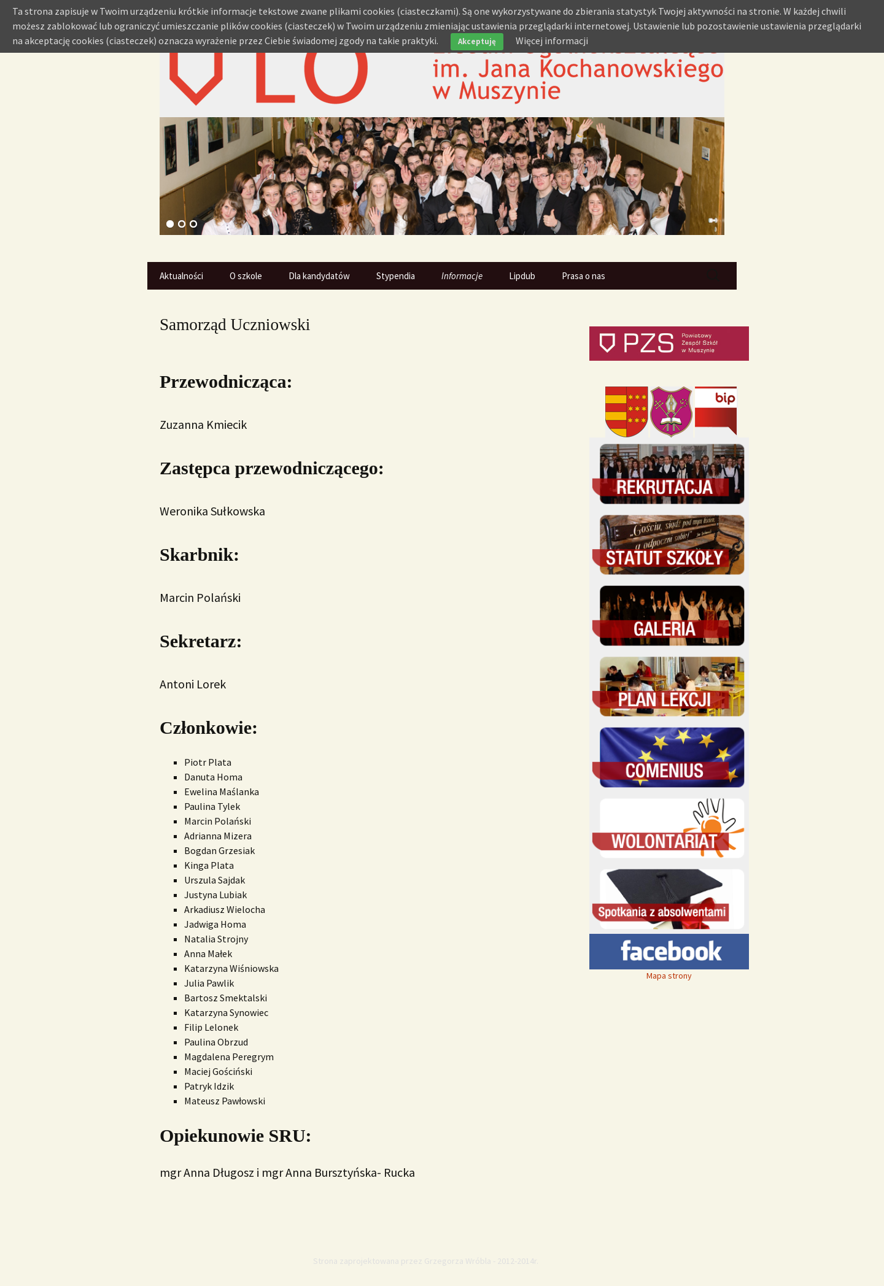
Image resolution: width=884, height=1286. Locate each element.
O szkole (246, 276)
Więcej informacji (552, 40)
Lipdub (522, 276)
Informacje (462, 276)
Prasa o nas (583, 276)
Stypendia (395, 276)
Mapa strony (669, 975)
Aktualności (181, 276)
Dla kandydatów (319, 276)
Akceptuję (477, 41)
